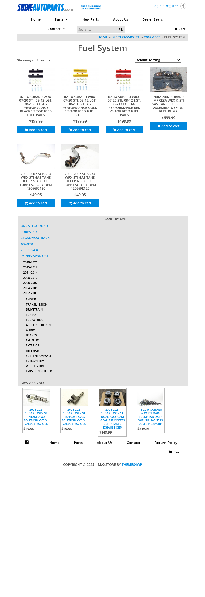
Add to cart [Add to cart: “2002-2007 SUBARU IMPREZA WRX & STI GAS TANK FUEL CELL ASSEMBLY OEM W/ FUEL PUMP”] (170, 126)
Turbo (31, 315)
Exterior (32, 345)
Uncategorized (34, 226)
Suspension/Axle (39, 356)
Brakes (31, 335)
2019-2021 (30, 262)
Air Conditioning (39, 325)
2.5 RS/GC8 (29, 249)
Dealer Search (153, 19)
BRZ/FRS (27, 243)
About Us (120, 19)
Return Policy (102, 452)
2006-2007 (30, 283)
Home (36, 19)
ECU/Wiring (34, 320)
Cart (182, 29)
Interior (32, 351)
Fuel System (35, 361)
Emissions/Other (39, 371)
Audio (30, 330)
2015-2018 (30, 267)
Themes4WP (132, 464)
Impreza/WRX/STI (126, 37)
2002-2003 (152, 37)
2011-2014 (30, 273)
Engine (31, 299)
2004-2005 (30, 288)
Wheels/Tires (36, 366)
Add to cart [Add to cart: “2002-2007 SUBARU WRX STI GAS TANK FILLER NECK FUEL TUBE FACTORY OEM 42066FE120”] (38, 203)
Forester (29, 231)
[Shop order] (158, 60)
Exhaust (32, 340)
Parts (61, 19)
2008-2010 (30, 278)
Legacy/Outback (35, 237)
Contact (56, 29)
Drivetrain (34, 310)
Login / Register (165, 6)
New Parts (90, 19)
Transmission (36, 305)
